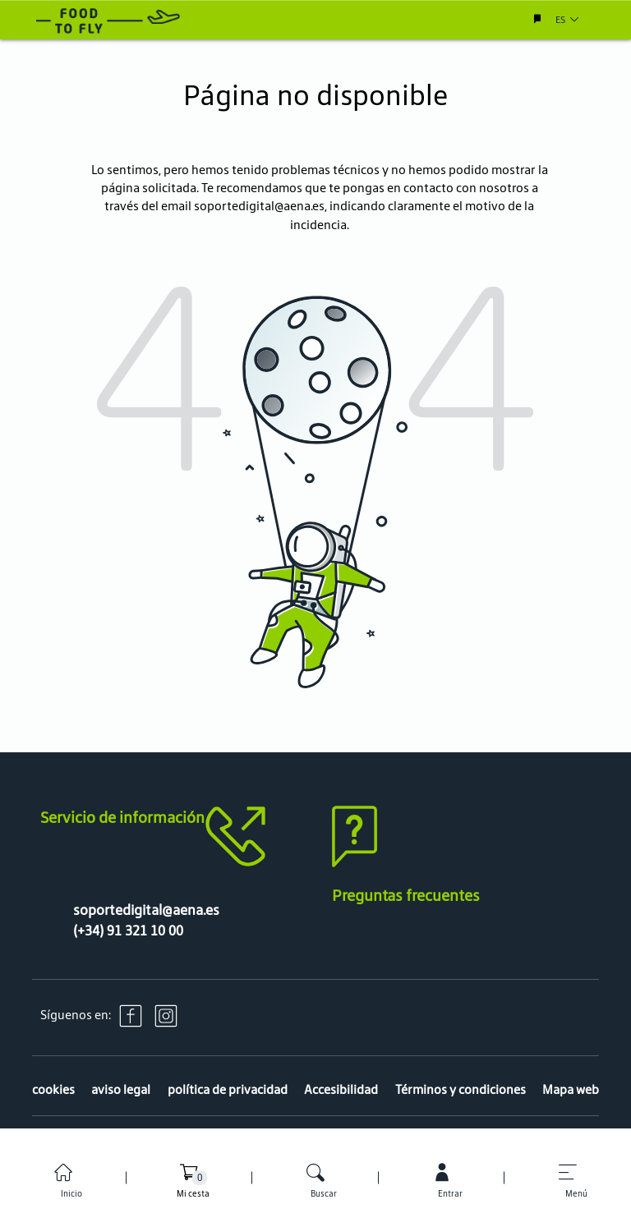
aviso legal (120, 1089)
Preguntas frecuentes (406, 895)
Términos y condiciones (460, 1089)
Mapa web (570, 1089)
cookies (53, 1089)
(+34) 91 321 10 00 (128, 930)
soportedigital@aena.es (259, 206)
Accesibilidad (341, 1089)
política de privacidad (228, 1089)
